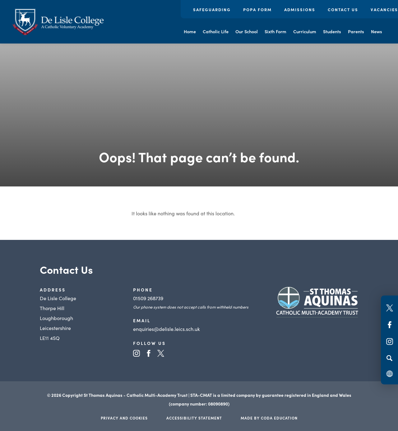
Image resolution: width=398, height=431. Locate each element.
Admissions (299, 9)
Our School (246, 31)
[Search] (389, 358)
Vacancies (384, 9)
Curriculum (304, 31)
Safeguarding (212, 9)
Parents (356, 31)
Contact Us (343, 9)
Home (190, 31)
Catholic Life (216, 31)
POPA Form (257, 9)
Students (332, 31)
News (376, 31)
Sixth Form (275, 31)
